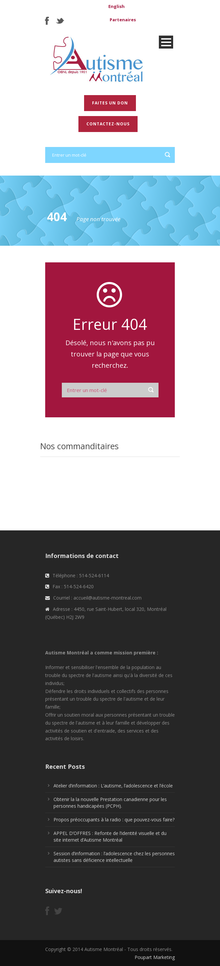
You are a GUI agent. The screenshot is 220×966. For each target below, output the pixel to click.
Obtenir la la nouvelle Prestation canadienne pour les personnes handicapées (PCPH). (110, 802)
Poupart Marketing (155, 957)
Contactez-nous (108, 124)
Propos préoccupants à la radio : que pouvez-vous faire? (114, 819)
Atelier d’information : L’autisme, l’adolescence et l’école (113, 785)
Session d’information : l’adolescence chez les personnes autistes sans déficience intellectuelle (114, 856)
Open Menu (166, 42)
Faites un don (110, 103)
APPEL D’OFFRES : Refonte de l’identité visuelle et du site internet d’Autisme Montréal (110, 836)
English (116, 6)
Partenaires (123, 20)
